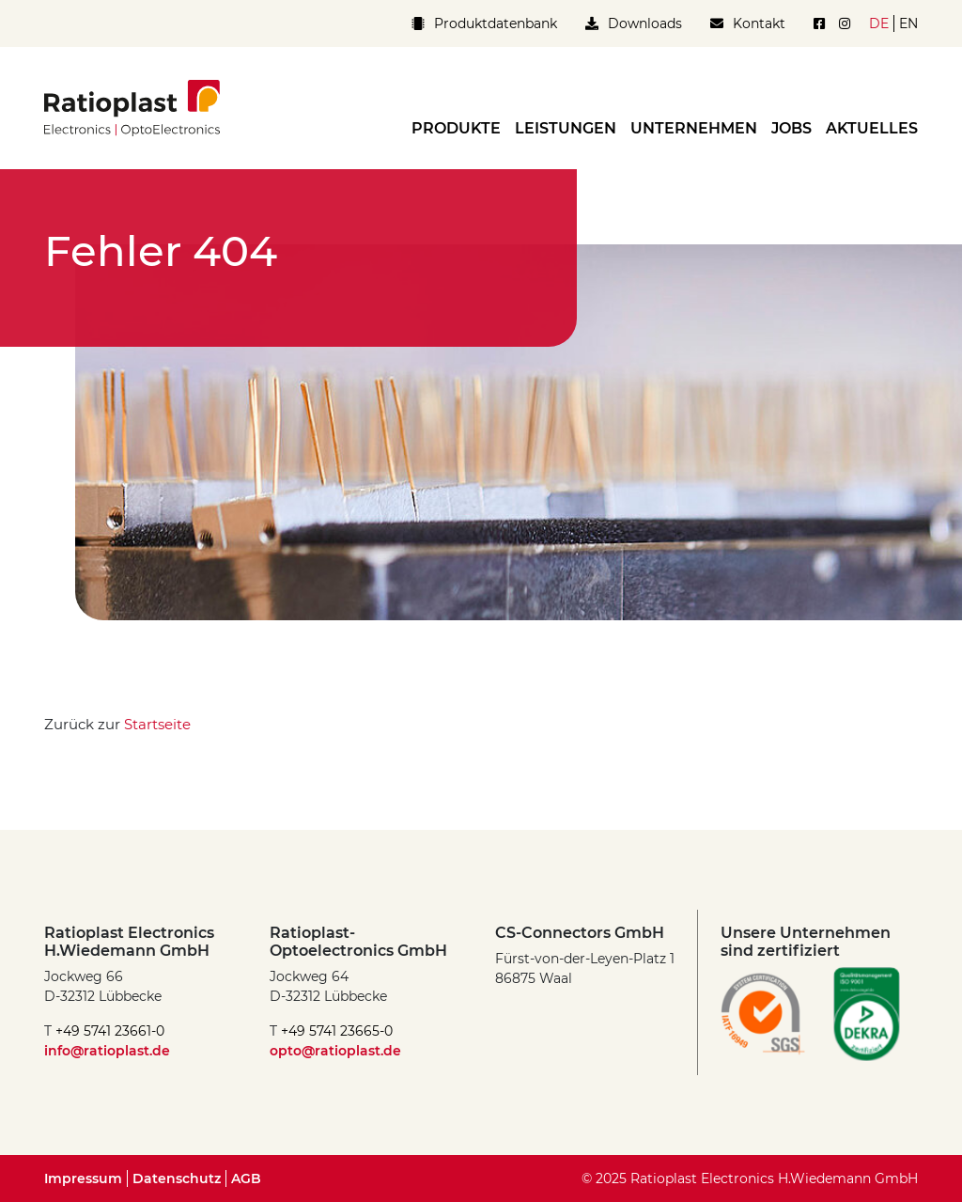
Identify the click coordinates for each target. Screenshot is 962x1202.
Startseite (157, 724)
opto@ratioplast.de (335, 1050)
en (908, 23)
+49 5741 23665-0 (337, 1030)
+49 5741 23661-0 (109, 1030)
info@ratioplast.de (107, 1050)
